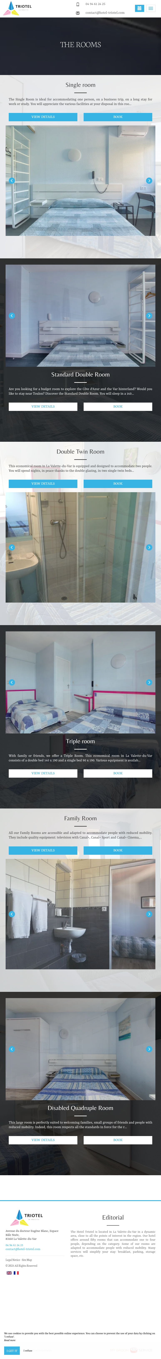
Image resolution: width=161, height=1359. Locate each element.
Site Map (27, 1260)
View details (42, 116)
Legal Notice (13, 1260)
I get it (12, 1351)
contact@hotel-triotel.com (105, 13)
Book (118, 116)
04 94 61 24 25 (95, 4)
